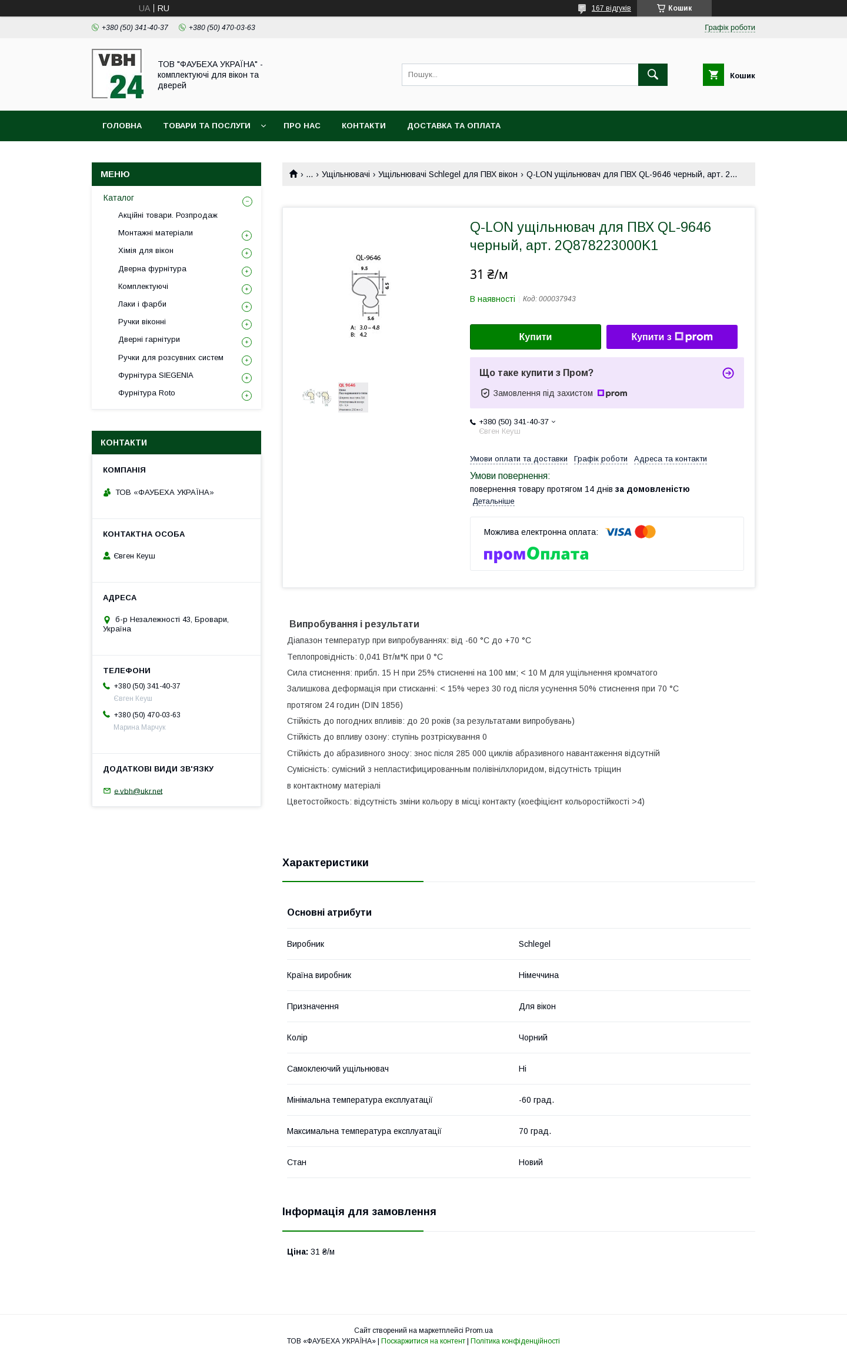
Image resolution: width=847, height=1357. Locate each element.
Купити (535, 337)
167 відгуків (611, 8)
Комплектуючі (143, 286)
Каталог (119, 197)
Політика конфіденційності (515, 1341)
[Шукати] (653, 75)
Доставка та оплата (454, 125)
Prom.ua (479, 1330)
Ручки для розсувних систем (171, 357)
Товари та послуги (207, 125)
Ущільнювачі (346, 174)
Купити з (671, 337)
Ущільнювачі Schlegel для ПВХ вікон (448, 174)
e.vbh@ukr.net (138, 790)
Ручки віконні (142, 321)
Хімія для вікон (146, 250)
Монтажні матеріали (155, 232)
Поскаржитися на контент (423, 1341)
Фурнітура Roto (146, 392)
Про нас (302, 125)
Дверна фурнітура (152, 268)
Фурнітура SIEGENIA (156, 375)
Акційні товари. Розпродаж (168, 215)
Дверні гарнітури (149, 339)
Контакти (364, 125)
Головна (122, 125)
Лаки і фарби (142, 304)
